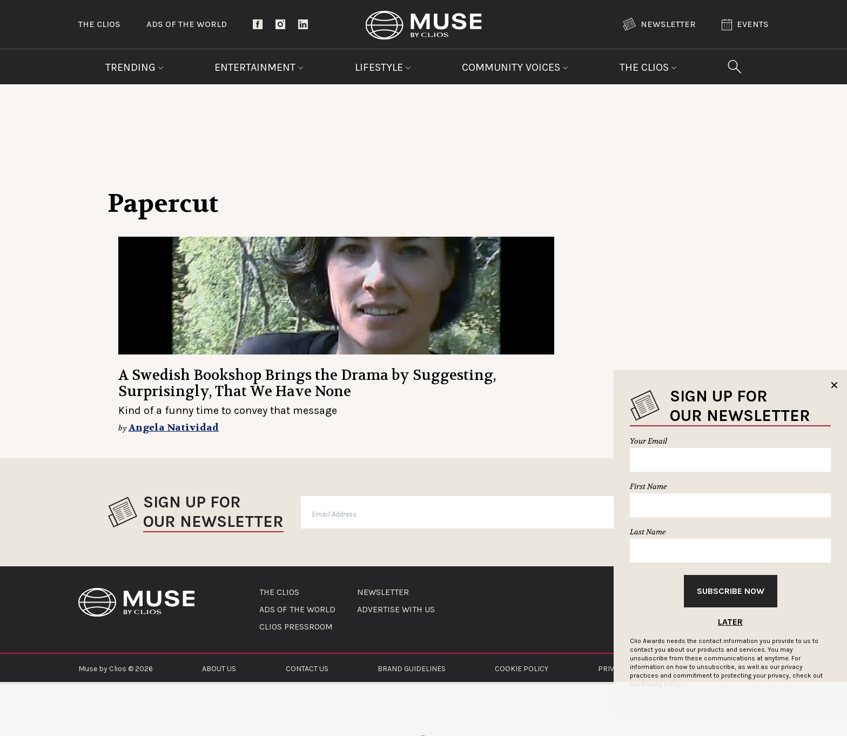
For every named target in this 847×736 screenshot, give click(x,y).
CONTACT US (307, 668)
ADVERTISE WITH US (396, 609)
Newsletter (659, 24)
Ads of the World (186, 24)
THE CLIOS (279, 592)
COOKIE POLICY (521, 668)
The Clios (99, 24)
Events (745, 24)
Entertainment (259, 67)
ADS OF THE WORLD (297, 609)
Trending (134, 67)
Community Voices (515, 67)
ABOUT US (219, 668)
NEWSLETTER (383, 592)
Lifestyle (383, 67)
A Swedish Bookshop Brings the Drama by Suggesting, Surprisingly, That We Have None (307, 383)
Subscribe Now (730, 591)
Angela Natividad (174, 427)
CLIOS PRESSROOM (296, 627)
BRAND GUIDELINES (412, 668)
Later (730, 622)
